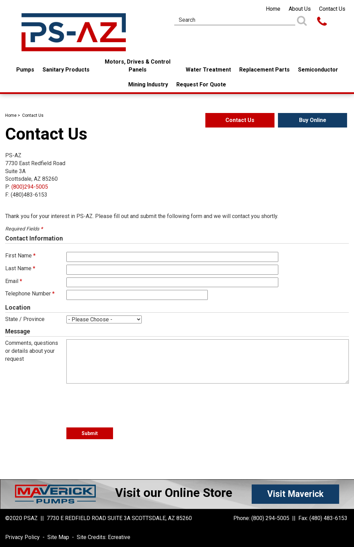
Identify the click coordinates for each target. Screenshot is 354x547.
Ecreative (119, 537)
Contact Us (332, 9)
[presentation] (118, 402)
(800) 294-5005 (270, 518)
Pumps (25, 69)
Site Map (58, 537)
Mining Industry (148, 84)
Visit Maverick (295, 494)
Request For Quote (201, 84)
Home (273, 9)
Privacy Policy (22, 537)
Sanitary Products (66, 69)
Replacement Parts (264, 69)
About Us (300, 9)
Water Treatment (208, 69)
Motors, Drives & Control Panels (137, 65)
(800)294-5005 (29, 186)
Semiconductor (318, 69)
